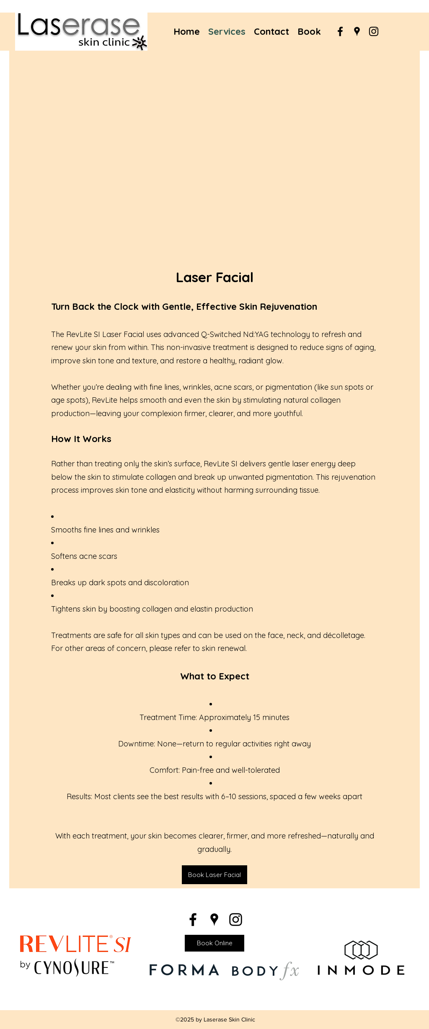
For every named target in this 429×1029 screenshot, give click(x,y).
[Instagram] (373, 31)
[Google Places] (357, 31)
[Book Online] (214, 943)
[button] (214, 155)
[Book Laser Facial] (214, 874)
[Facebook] (340, 31)
